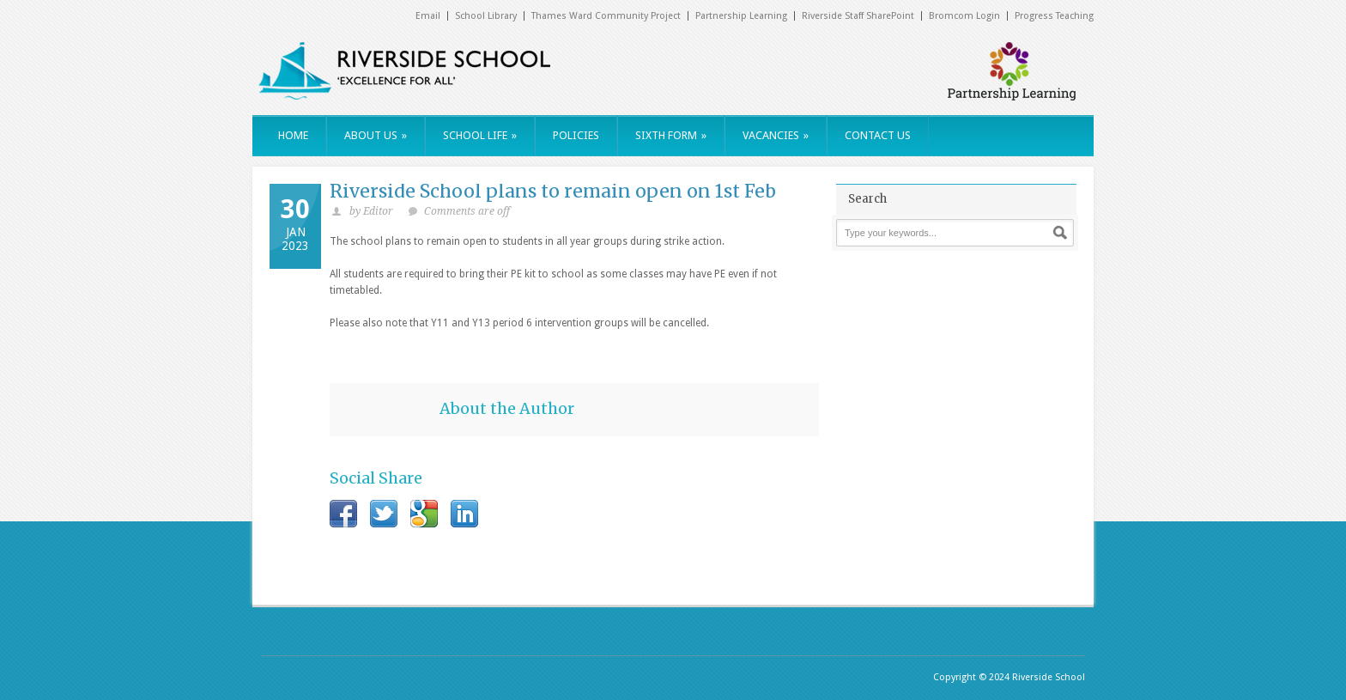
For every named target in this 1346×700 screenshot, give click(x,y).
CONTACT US (878, 135)
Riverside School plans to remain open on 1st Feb (553, 191)
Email (427, 16)
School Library (486, 16)
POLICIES (576, 135)
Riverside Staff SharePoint (858, 16)
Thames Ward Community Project (606, 16)
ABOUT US (375, 135)
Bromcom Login (964, 16)
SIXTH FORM (670, 135)
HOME (293, 135)
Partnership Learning (741, 16)
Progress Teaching (1054, 16)
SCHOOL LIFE (480, 135)
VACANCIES (776, 135)
